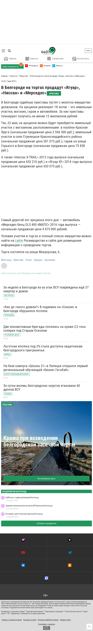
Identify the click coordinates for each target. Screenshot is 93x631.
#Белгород (6, 260)
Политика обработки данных (48, 620)
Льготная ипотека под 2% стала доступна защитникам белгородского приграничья (42, 348)
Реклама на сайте (29, 620)
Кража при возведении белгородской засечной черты (39, 441)
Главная (10, 58)
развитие (51, 624)
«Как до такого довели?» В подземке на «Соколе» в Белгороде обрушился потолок (40, 309)
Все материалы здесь (46, 478)
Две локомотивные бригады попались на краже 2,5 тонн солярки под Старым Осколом (44, 329)
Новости (31, 58)
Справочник (55, 58)
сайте (19, 241)
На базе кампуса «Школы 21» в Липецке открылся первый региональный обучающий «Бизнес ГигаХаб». (45, 368)
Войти (88, 51)
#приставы (18, 260)
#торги (28, 260)
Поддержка (42, 624)
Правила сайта (65, 620)
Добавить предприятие (46, 523)
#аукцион (38, 260)
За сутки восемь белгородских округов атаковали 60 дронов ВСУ (41, 388)
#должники (50, 260)
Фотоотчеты (81, 58)
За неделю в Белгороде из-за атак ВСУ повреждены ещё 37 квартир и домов (46, 289)
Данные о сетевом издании (12, 620)
